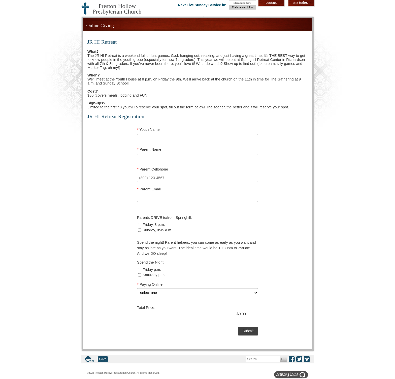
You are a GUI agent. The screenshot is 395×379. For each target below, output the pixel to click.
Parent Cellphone (152, 169)
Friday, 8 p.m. (151, 224)
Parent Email (149, 189)
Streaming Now (242, 3)
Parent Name (149, 149)
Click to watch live (242, 7)
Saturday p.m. (152, 275)
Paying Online (149, 284)
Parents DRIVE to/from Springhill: (164, 218)
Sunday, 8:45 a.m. (155, 230)
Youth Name (148, 130)
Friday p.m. (149, 269)
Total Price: (146, 308)
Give (103, 359)
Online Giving (100, 25)
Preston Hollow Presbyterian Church (115, 372)
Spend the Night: (150, 262)
